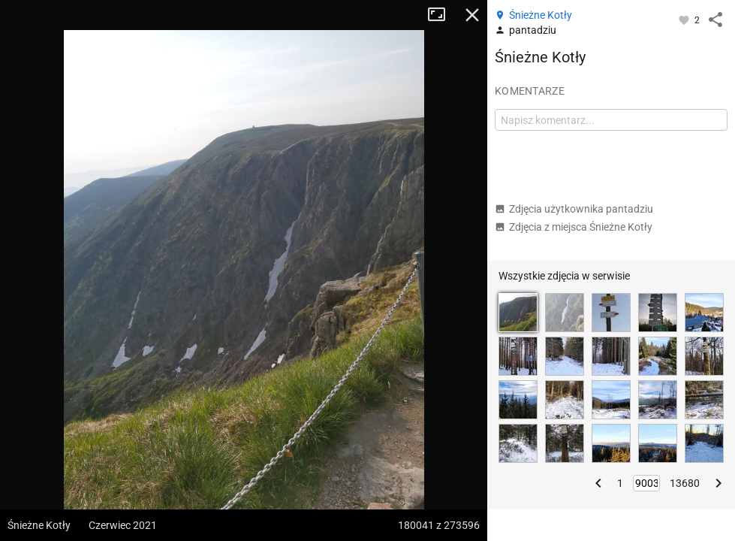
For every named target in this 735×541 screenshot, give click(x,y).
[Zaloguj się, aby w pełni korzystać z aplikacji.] (685, 20)
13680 (685, 483)
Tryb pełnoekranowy (442, 15)
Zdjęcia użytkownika (574, 209)
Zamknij (472, 15)
